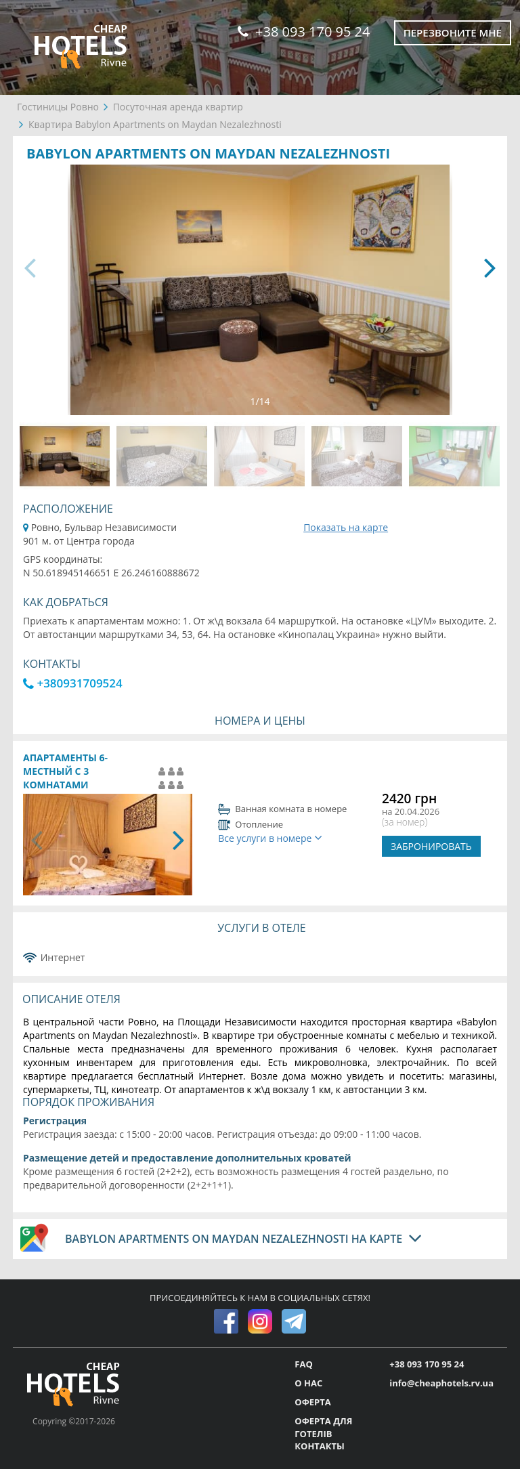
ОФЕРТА (312, 1402)
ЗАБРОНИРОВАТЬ (431, 846)
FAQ (303, 1364)
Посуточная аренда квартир (178, 106)
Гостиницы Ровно (58, 106)
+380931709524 (73, 683)
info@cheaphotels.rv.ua (441, 1383)
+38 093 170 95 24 (304, 31)
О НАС (308, 1383)
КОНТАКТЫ (320, 1446)
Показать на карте (345, 527)
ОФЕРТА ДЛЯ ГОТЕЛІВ (323, 1427)
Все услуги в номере (270, 838)
